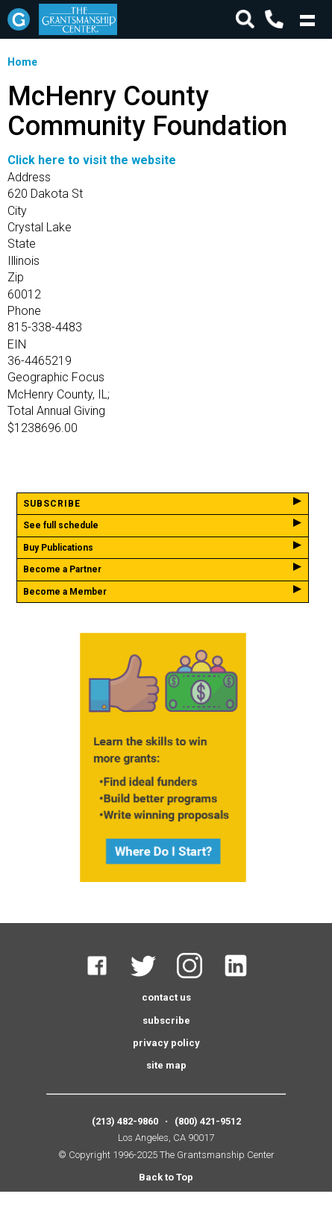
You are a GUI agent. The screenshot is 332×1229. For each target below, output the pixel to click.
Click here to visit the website (91, 160)
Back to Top (166, 1177)
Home (22, 62)
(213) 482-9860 (125, 1121)
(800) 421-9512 (208, 1121)
